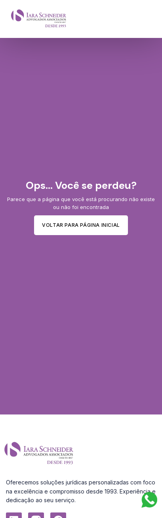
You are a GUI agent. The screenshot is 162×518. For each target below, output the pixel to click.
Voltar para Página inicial (81, 225)
